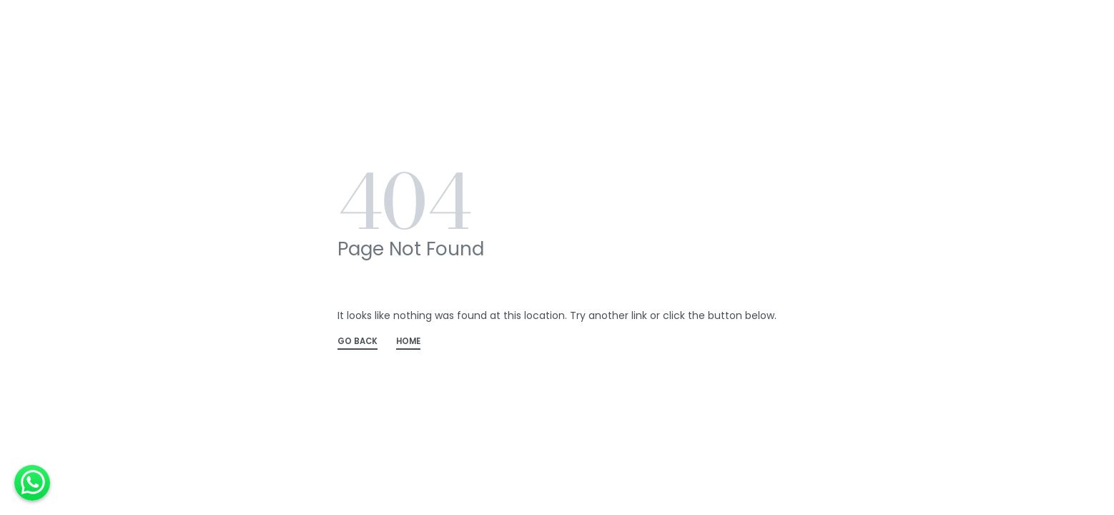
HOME (408, 342)
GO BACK (357, 342)
